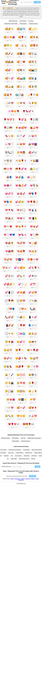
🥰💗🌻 (32, 407)
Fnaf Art (33, 458)
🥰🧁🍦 (21, 86)
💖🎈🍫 (9, 210)
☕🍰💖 (32, 416)
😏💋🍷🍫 (21, 358)
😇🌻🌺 (9, 342)
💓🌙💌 (31, 177)
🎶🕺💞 (21, 136)
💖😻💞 (34, 226)
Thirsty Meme (26, 449)
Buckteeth (6, 455)
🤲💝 (33, 399)
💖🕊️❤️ (8, 226)
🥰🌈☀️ (9, 29)
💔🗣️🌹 (32, 193)
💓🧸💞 (21, 193)
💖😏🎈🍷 (21, 226)
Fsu (12, 455)
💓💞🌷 (9, 193)
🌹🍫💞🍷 (28, 111)
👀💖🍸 (9, 144)
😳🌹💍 (32, 383)
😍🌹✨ (19, 350)
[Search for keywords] (26, 2)
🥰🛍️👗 (32, 78)
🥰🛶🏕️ (9, 86)
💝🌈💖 (8, 259)
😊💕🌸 (21, 342)
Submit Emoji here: (6, 466)
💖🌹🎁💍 (32, 202)
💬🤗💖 (21, 300)
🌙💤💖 (9, 103)
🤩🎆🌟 (22, 399)
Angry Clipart (14, 458)
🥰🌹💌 (22, 37)
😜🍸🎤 (9, 375)
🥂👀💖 (9, 407)
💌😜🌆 (34, 160)
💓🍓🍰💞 (21, 185)
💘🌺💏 (9, 251)
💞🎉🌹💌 (34, 267)
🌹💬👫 (34, 119)
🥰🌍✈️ (21, 29)
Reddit (32, 478)
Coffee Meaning (19, 452)
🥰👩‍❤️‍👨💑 (9, 62)
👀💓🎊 (32, 136)
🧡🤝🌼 (21, 416)
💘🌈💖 (21, 243)
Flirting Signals (23, 23)
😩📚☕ (32, 375)
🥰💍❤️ (21, 62)
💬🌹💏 (9, 300)
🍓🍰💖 (34, 127)
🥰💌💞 (21, 407)
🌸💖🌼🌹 (13, 111)
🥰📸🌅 (32, 70)
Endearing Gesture (33, 23)
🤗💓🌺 (11, 399)
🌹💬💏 (8, 127)
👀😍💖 (21, 144)
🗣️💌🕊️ (32, 325)
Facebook (16, 478)
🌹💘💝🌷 (9, 119)
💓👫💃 (34, 185)
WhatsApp (21, 480)
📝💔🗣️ (11, 309)
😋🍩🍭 (32, 342)
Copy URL (32, 476)
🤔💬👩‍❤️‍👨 (9, 391)
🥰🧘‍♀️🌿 (32, 86)
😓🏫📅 (34, 358)
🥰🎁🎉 (34, 45)
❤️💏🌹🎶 (28, 424)
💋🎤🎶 (32, 152)
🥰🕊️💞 (9, 78)
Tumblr (37, 478)
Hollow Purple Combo (24, 458)
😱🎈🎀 (21, 383)
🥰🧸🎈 (8, 95)
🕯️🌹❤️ (21, 325)
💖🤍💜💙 (9, 235)
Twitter (12, 478)
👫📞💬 (9, 152)
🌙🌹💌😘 (32, 95)
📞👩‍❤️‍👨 (33, 309)
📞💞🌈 (9, 317)
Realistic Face (28, 452)
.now (3, 2)
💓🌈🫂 (19, 177)
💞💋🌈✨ (9, 284)
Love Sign (30, 21)
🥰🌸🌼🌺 (9, 37)
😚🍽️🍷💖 (32, 366)
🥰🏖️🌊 (32, 53)
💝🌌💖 (19, 259)
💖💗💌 (21, 218)
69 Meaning (26, 455)
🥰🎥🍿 (21, 53)
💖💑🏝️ (9, 218)
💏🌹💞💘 (21, 169)
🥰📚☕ (21, 70)
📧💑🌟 (21, 317)
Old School (34, 455)
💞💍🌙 (22, 284)
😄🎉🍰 (32, 333)
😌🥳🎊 (8, 350)
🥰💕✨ (9, 70)
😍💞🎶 (8, 358)
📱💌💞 (32, 317)
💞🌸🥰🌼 (19, 267)
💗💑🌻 (9, 243)
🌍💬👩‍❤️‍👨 (19, 95)
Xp (7, 458)
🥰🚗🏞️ (21, 78)
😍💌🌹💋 (32, 350)
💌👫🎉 (8, 160)
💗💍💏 (34, 235)
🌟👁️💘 (21, 103)
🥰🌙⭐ (32, 29)
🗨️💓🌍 (21, 333)
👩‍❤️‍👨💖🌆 (32, 144)
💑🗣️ (9, 177)
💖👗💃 (32, 210)
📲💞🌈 (9, 325)
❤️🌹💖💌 (13, 424)
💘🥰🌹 (21, 251)
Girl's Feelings (23, 21)
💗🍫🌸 (22, 235)
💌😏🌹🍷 (21, 160)
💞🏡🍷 (21, 276)
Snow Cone (10, 452)
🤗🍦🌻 (32, 391)
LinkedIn (22, 478)
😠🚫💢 (21, 375)
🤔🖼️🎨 (21, 391)
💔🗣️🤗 (8, 202)
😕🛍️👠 (8, 366)
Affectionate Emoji (13, 21)
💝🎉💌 (6, 267)
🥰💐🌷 (32, 62)
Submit (37, 466)
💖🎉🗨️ (21, 210)
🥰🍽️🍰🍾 (21, 45)
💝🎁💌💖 (32, 259)
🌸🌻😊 (32, 103)
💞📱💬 (9, 292)
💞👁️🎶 (32, 276)
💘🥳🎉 (32, 251)
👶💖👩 (21, 152)
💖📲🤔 (32, 218)
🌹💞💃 (22, 119)
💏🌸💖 (8, 169)
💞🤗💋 (21, 292)
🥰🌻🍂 (34, 37)
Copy (8, 32)
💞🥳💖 (32, 292)
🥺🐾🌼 (9, 416)
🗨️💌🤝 (9, 333)
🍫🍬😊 (9, 136)
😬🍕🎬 (9, 383)
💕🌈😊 (19, 202)
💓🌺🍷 (8, 185)
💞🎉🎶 (9, 276)
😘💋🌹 (19, 366)
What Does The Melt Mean (15, 449)
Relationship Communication (10, 23)
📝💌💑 (32, 300)
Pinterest (28, 478)
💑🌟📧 (34, 169)
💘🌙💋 (32, 243)
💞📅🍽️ (34, 284)
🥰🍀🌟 (8, 45)
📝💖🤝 (22, 309)
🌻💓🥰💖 (21, 127)
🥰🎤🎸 (9, 53)
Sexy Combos (18, 455)
